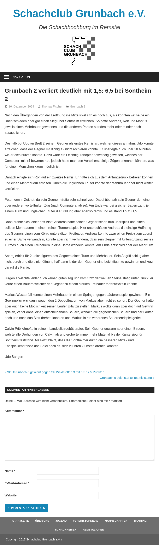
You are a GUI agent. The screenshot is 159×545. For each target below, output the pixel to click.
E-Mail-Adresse (17, 483)
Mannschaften (116, 520)
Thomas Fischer (52, 106)
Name (10, 470)
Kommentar (14, 410)
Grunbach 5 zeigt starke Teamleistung (126, 377)
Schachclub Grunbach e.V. (79, 13)
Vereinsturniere (86, 520)
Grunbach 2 (77, 106)
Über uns (42, 520)
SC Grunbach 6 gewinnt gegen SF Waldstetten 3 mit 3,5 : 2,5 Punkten (55, 372)
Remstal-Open (93, 529)
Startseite (20, 520)
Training (140, 520)
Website (11, 495)
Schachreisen (65, 529)
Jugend (61, 520)
